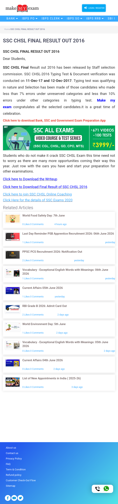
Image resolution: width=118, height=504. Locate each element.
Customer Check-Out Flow (20, 479)
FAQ (8, 463)
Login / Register (93, 7)
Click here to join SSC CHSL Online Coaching (37, 194)
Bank (11, 18)
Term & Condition (15, 469)
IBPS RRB (93, 18)
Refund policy (13, 474)
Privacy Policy (13, 458)
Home (7, 29)
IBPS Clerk (51, 18)
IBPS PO (28, 18)
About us (11, 447)
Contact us (12, 453)
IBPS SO (73, 18)
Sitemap (10, 485)
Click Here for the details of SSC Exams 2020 (38, 200)
